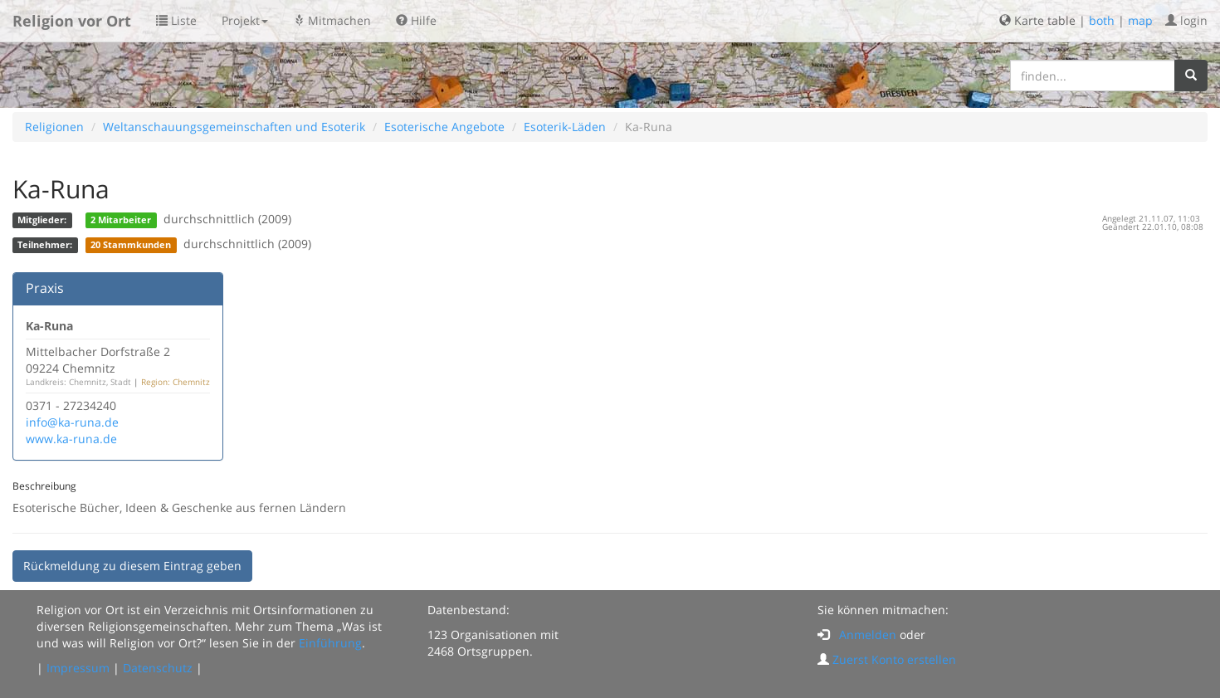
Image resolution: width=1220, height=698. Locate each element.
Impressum (78, 668)
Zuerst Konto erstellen (894, 659)
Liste (176, 20)
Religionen (54, 126)
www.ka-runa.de (71, 439)
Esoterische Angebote (444, 126)
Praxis (45, 288)
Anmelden (867, 634)
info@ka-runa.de (72, 422)
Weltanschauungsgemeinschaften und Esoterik (234, 126)
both (1102, 20)
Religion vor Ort (71, 21)
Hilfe (416, 20)
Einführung (330, 643)
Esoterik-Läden (565, 126)
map (1140, 20)
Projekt (245, 20)
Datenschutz (158, 668)
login (1186, 20)
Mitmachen (332, 20)
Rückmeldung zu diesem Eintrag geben (132, 566)
